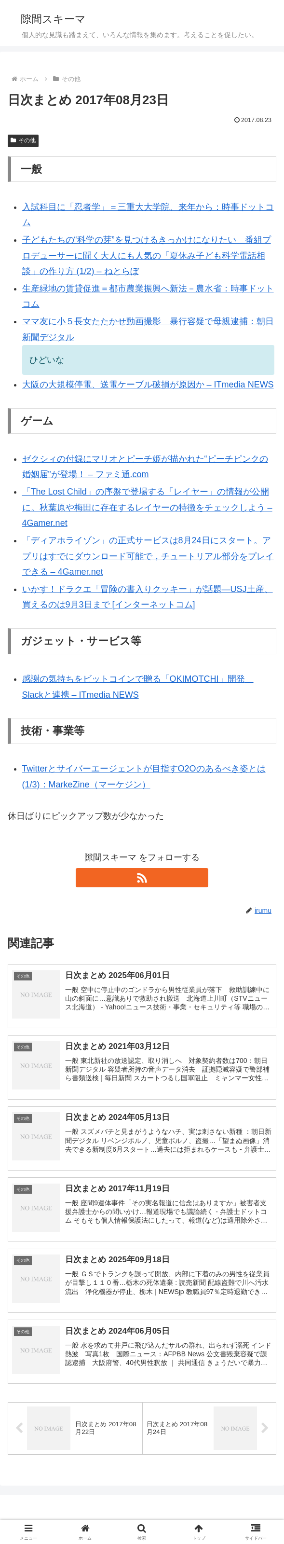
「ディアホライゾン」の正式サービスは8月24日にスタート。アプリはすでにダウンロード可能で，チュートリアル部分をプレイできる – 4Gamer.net (148, 556)
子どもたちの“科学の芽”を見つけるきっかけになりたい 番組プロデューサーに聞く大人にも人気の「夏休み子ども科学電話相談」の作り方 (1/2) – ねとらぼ (146, 255)
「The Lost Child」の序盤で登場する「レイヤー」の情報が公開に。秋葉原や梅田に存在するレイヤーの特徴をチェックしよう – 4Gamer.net (147, 507)
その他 (23, 140)
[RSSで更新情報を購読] (142, 877)
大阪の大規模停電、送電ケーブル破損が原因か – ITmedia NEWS (148, 384)
